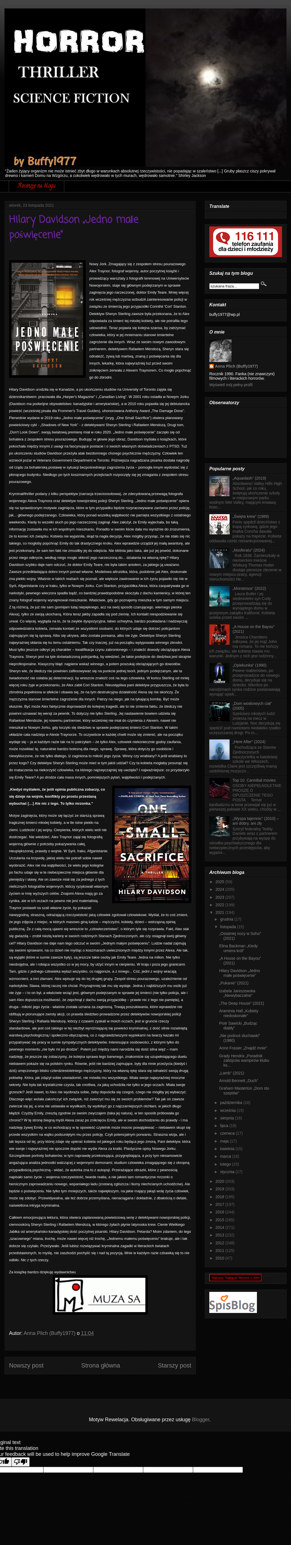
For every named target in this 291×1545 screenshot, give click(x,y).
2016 (220, 1212)
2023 (220, 897)
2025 (220, 882)
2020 (220, 1181)
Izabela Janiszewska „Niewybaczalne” (237, 993)
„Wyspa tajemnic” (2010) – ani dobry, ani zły (256, 821)
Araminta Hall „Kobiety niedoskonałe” (238, 1013)
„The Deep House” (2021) (241, 1003)
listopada (228, 927)
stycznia (227, 1172)
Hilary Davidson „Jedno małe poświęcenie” (239, 973)
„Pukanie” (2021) (233, 983)
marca (226, 1156)
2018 (220, 1197)
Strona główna (100, 1365)
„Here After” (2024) (249, 741)
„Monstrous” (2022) (249, 588)
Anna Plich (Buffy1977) (236, 366)
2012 (220, 1243)
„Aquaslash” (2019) (249, 478)
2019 (220, 1189)
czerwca (228, 1133)
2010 (220, 1258)
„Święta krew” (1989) (251, 516)
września (228, 1110)
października (231, 1102)
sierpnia (227, 1118)
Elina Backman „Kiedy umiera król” (238, 948)
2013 (220, 1235)
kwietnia (227, 1148)
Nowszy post (26, 1365)
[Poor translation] (21, 1462)
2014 (220, 1227)
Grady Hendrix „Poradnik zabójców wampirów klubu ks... (244, 1061)
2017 (220, 1204)
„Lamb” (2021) (231, 1073)
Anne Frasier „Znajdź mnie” (243, 1048)
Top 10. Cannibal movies (254, 780)
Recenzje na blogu (36, 186)
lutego (226, 1164)
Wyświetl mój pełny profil (230, 385)
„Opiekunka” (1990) (250, 665)
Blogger (200, 1419)
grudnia (227, 919)
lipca (224, 1125)
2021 (220, 912)
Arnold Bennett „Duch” (238, 1080)
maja (225, 1141)
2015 (220, 1220)
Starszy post (174, 1365)
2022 (220, 905)
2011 (220, 1250)
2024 (220, 889)
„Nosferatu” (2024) (249, 550)
